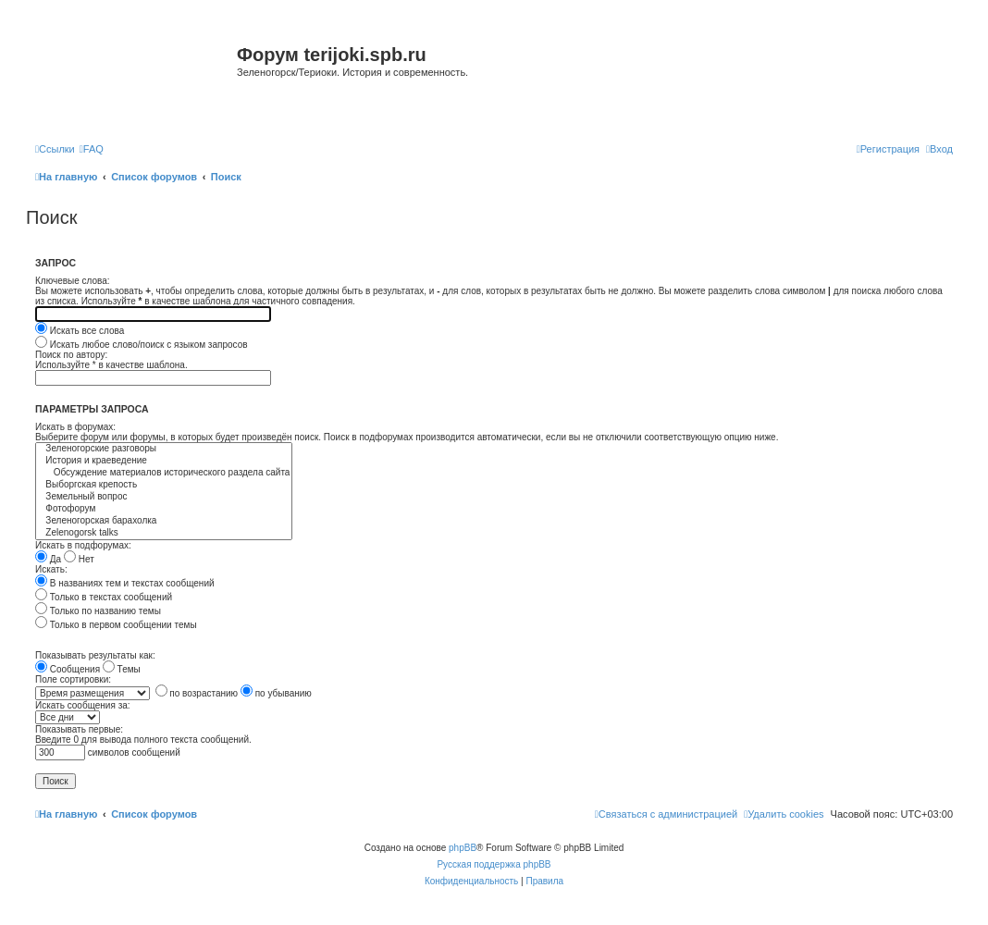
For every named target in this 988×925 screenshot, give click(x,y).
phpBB (462, 848)
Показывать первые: (79, 729)
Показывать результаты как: (95, 655)
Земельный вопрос (163, 497)
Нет (79, 559)
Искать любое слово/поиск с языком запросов (141, 344)
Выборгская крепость (163, 485)
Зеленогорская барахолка (163, 521)
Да (48, 559)
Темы (122, 669)
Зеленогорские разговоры (163, 449)
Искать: (51, 569)
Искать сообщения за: (82, 705)
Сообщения (67, 669)
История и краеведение (163, 461)
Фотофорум (163, 509)
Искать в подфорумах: (83, 545)
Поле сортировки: (73, 679)
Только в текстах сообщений (103, 597)
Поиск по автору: (71, 355)
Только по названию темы (98, 611)
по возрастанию (197, 693)
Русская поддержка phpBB (493, 864)
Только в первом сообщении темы (116, 625)
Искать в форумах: (75, 427)
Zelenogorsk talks (163, 533)
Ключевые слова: (72, 281)
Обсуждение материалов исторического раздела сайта (163, 473)
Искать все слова (79, 331)
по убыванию (276, 693)
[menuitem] (92, 149)
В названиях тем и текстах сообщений (125, 583)
